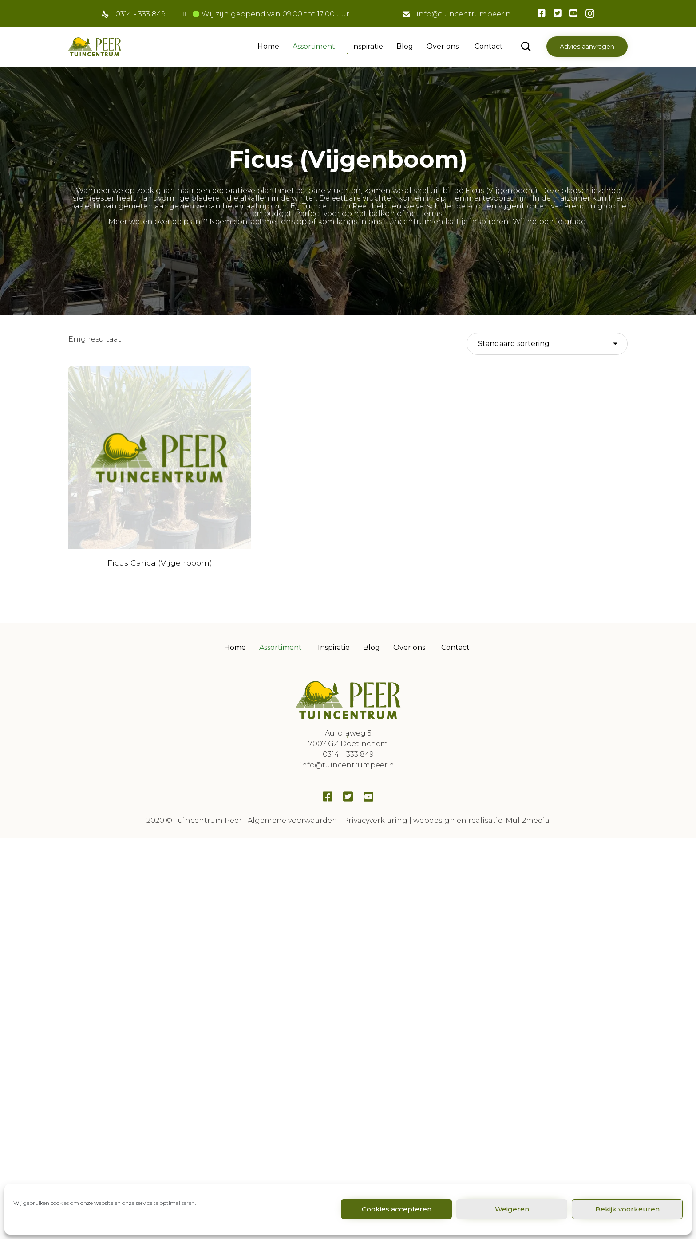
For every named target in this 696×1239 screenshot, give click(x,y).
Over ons (443, 46)
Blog (404, 46)
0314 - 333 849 (140, 14)
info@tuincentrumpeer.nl (464, 14)
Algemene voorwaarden (292, 757)
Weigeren (512, 1209)
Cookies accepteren (396, 1209)
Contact (489, 46)
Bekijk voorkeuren (627, 1209)
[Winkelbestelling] (547, 344)
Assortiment (314, 46)
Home (268, 46)
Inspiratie (367, 46)
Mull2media (528, 757)
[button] (587, 46)
